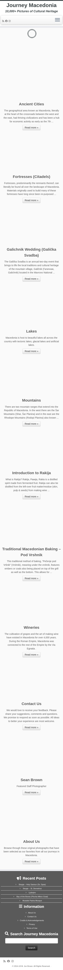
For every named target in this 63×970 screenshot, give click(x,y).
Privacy (32, 924)
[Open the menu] (57, 20)
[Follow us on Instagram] (10, 21)
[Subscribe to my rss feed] (3, 21)
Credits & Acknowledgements (32, 920)
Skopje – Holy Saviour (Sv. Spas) (32, 884)
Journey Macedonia (31, 5)
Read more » (31, 127)
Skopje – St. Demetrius (32, 889)
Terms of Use (31, 928)
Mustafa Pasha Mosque (32, 901)
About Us (32, 913)
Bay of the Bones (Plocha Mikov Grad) (32, 897)
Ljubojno (32, 893)
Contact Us (31, 917)
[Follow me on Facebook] (7, 21)
